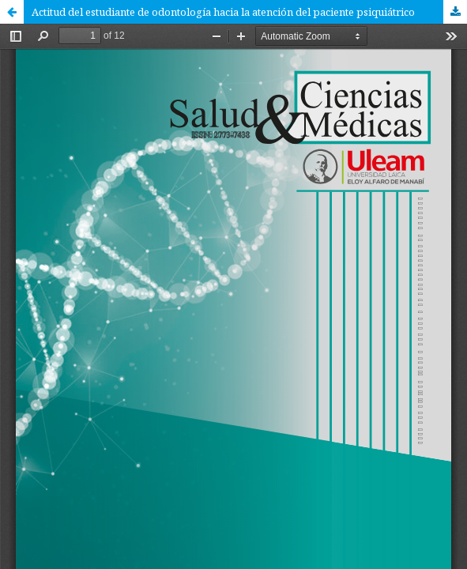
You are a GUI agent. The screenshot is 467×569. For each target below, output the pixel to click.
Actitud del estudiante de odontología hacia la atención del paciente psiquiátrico (223, 12)
